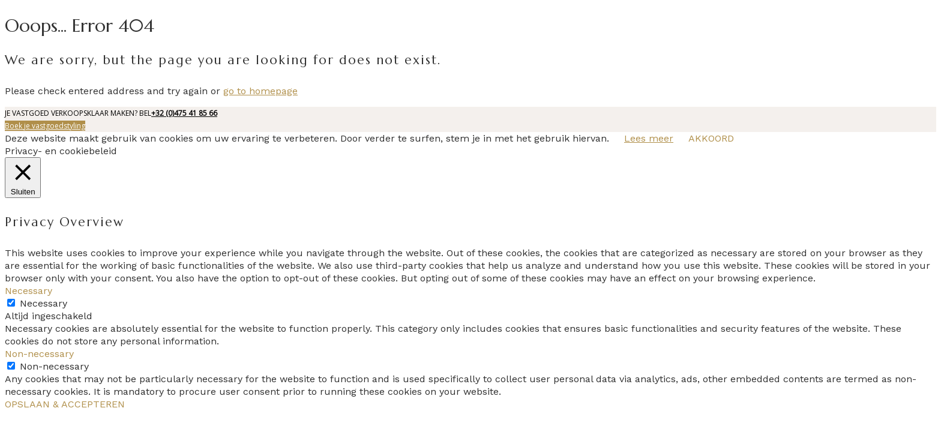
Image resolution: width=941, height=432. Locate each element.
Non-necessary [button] (39, 353)
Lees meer (648, 138)
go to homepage (260, 91)
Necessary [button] (28, 290)
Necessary (43, 303)
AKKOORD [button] (711, 138)
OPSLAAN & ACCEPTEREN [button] (65, 404)
